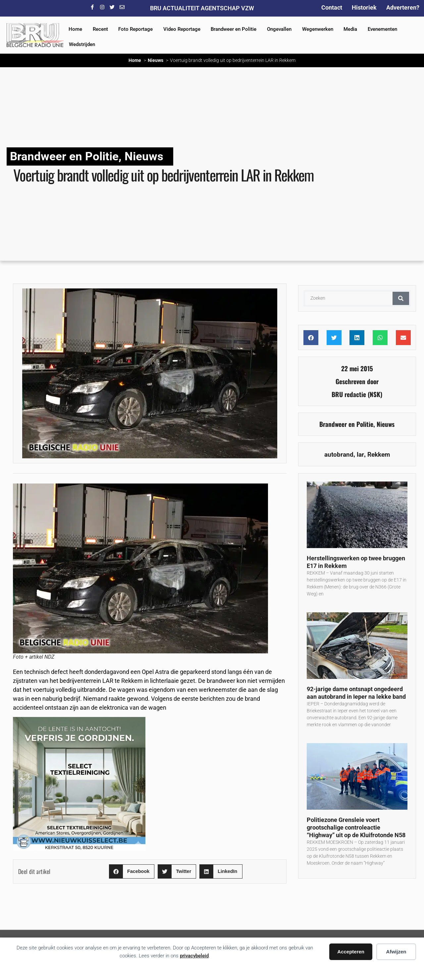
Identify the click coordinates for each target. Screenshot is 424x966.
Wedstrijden (82, 44)
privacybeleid (194, 956)
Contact (331, 7)
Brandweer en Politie (233, 29)
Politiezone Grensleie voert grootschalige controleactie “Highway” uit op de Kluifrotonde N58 (356, 827)
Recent (100, 29)
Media (350, 29)
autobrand (338, 454)
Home (75, 29)
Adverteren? (402, 7)
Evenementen (382, 29)
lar (360, 454)
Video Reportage (181, 29)
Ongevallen (279, 29)
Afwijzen (396, 951)
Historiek (364, 7)
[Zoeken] (401, 298)
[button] (131, 871)
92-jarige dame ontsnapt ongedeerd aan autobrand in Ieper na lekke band (356, 693)
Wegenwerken (317, 29)
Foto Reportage (135, 29)
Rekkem (378, 454)
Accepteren (350, 951)
